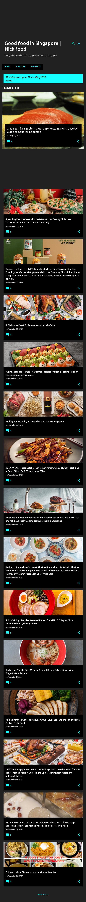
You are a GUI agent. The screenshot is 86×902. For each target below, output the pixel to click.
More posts (43, 894)
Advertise (20, 67)
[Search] (73, 43)
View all (9, 81)
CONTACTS (35, 67)
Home (7, 67)
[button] (77, 141)
